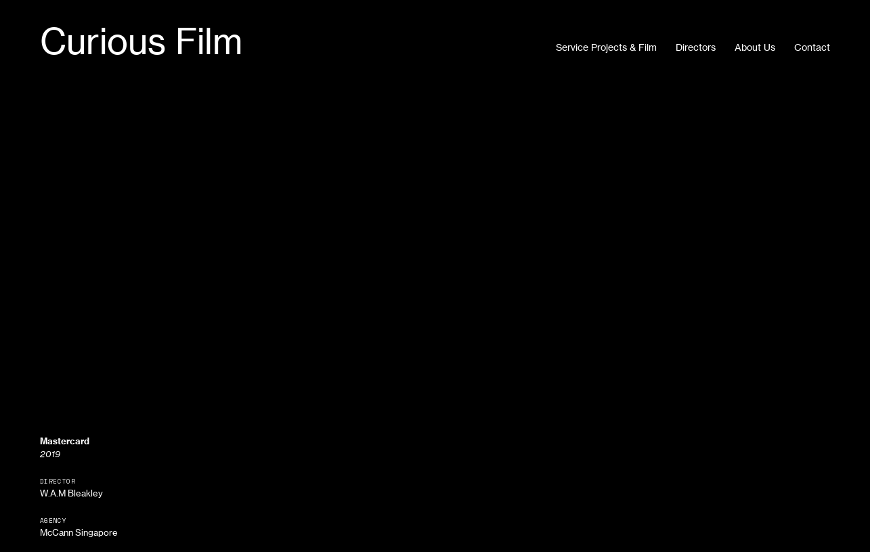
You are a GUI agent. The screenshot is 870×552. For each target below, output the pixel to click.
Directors (696, 47)
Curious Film (141, 41)
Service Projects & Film (606, 47)
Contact (812, 47)
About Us (755, 47)
